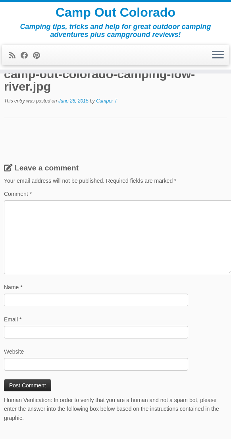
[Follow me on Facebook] (27, 56)
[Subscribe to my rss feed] (15, 56)
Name (13, 287)
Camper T (106, 101)
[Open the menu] (218, 55)
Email (12, 319)
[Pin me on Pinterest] (39, 56)
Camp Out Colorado (115, 12)
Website (14, 351)
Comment (18, 194)
